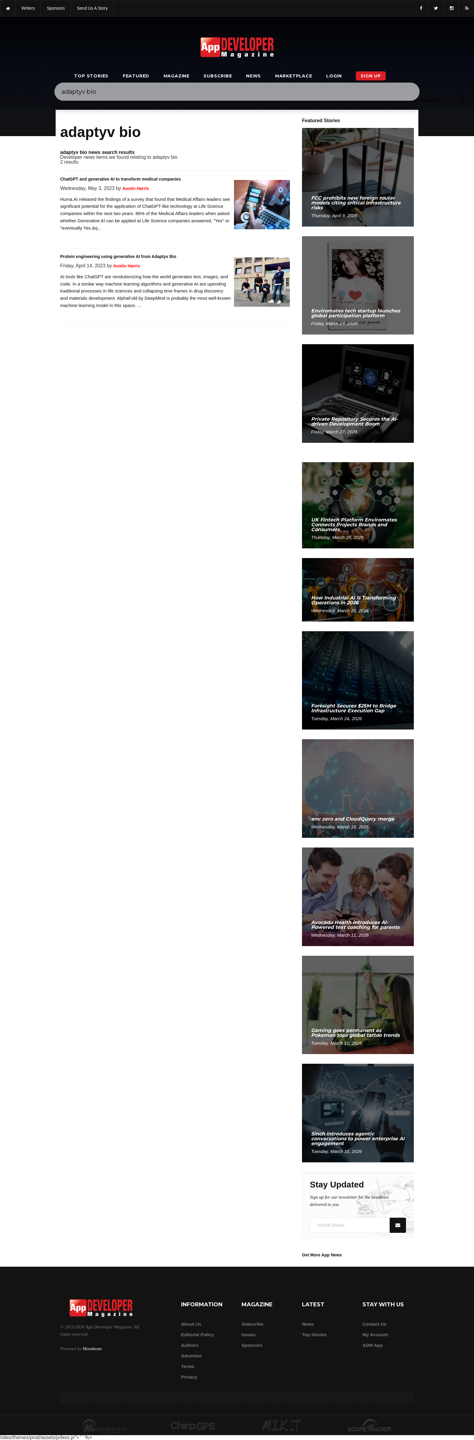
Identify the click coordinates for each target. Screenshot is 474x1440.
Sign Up (371, 76)
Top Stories (91, 76)
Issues (249, 1334)
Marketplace (293, 76)
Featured (136, 76)
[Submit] (461, 100)
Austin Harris (135, 188)
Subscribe (217, 76)
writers (28, 8)
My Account (375, 1334)
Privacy (189, 1377)
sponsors (56, 8)
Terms (187, 1366)
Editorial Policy (197, 1334)
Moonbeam (92, 1349)
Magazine (177, 76)
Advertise (191, 1355)
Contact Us (374, 1324)
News (253, 76)
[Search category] (429, 101)
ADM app (372, 1345)
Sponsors (252, 1345)
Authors (190, 1345)
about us (191, 1324)
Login (334, 76)
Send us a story (92, 8)
